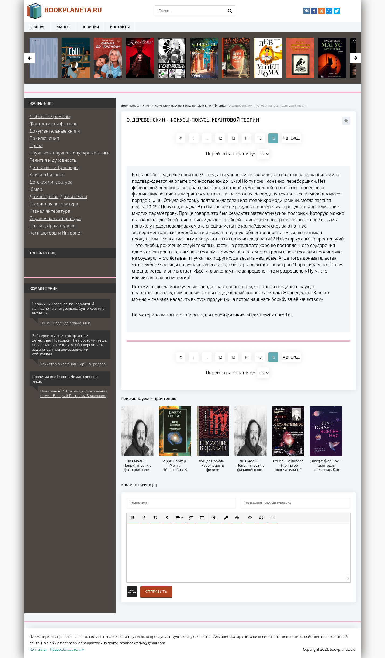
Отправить (156, 592)
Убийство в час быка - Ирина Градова (73, 363)
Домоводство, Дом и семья (58, 196)
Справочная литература (55, 218)
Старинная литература (54, 203)
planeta (64, 11)
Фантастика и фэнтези (54, 123)
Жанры (63, 27)
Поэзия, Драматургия (52, 225)
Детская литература (51, 181)
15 (260, 138)
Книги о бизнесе (47, 174)
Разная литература (50, 210)
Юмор (36, 189)
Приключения (44, 138)
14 (246, 138)
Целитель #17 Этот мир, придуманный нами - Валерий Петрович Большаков (73, 393)
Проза (36, 145)
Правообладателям (67, 649)
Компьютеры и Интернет (56, 232)
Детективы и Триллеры (54, 167)
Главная (38, 27)
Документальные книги (55, 130)
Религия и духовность (53, 160)
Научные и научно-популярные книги (70, 152)
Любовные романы (50, 116)
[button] (133, 518)
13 (233, 138)
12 (220, 138)
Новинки (90, 27)
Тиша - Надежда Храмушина (65, 323)
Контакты (120, 27)
